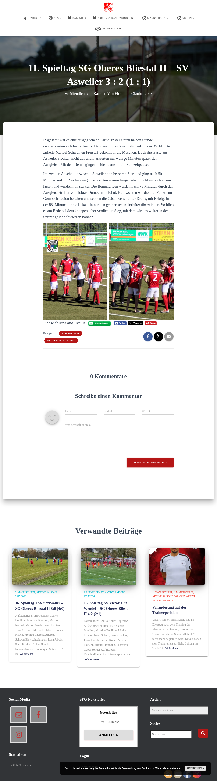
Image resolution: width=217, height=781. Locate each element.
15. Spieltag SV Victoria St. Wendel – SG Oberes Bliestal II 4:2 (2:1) (107, 608)
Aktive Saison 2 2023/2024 (61, 340)
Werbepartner (108, 29)
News (55, 18)
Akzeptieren (195, 768)
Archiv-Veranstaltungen (114, 18)
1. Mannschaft (162, 592)
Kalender (76, 18)
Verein (185, 18)
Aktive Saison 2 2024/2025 (168, 596)
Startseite (32, 18)
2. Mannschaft (70, 333)
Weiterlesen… (28, 654)
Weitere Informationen (167, 768)
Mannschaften (156, 18)
